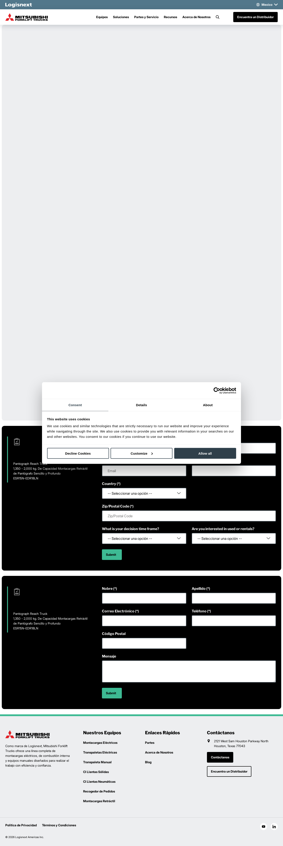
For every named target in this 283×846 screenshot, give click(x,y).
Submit (111, 554)
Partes (149, 742)
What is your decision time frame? (130, 529)
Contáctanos (220, 757)
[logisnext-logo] (27, 734)
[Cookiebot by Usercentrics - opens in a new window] (216, 390)
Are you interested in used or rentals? (223, 529)
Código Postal (114, 634)
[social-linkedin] (274, 826)
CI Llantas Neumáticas (99, 781)
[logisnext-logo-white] (18, 5)
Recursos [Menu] (170, 17)
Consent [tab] (75, 405)
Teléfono (199, 611)
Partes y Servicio (146, 17)
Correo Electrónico (118, 611)
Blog (148, 762)
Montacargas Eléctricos (100, 742)
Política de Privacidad (21, 825)
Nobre (107, 588)
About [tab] (208, 405)
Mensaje (109, 656)
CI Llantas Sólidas (96, 772)
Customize (142, 453)
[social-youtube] (263, 826)
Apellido (199, 588)
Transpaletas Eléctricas (100, 752)
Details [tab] (141, 405)
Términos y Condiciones (59, 825)
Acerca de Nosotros (196, 17)
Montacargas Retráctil (99, 801)
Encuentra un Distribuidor (255, 17)
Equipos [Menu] (102, 17)
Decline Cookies (78, 453)
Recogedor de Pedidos (99, 791)
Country (109, 484)
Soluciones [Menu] (121, 17)
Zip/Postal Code (115, 506)
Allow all (205, 453)
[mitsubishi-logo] (27, 17)
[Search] (217, 17)
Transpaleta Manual (97, 762)
